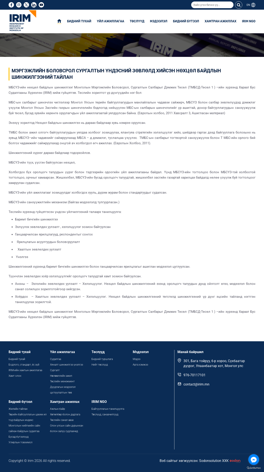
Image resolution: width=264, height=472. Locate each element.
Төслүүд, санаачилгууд (105, 414)
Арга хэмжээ (140, 364)
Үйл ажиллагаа (110, 21)
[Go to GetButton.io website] (254, 467)
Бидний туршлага (102, 359)
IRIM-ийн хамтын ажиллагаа (25, 370)
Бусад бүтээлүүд (19, 436)
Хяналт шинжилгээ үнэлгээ (66, 364)
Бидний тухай (79, 21)
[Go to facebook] (253, 459)
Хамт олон (15, 375)
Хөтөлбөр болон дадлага (65, 414)
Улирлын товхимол (20, 442)
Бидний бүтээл (186, 21)
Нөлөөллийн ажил (61, 375)
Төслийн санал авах (62, 420)
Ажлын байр (57, 408)
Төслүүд (137, 21)
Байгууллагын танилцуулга (108, 408)
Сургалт (55, 370)
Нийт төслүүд (100, 364)
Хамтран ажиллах (221, 21)
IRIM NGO (248, 21)
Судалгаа (55, 359)
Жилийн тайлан (18, 408)
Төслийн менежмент (62, 381)
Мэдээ (136, 359)
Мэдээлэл (158, 21)
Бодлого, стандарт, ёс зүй (24, 364)
